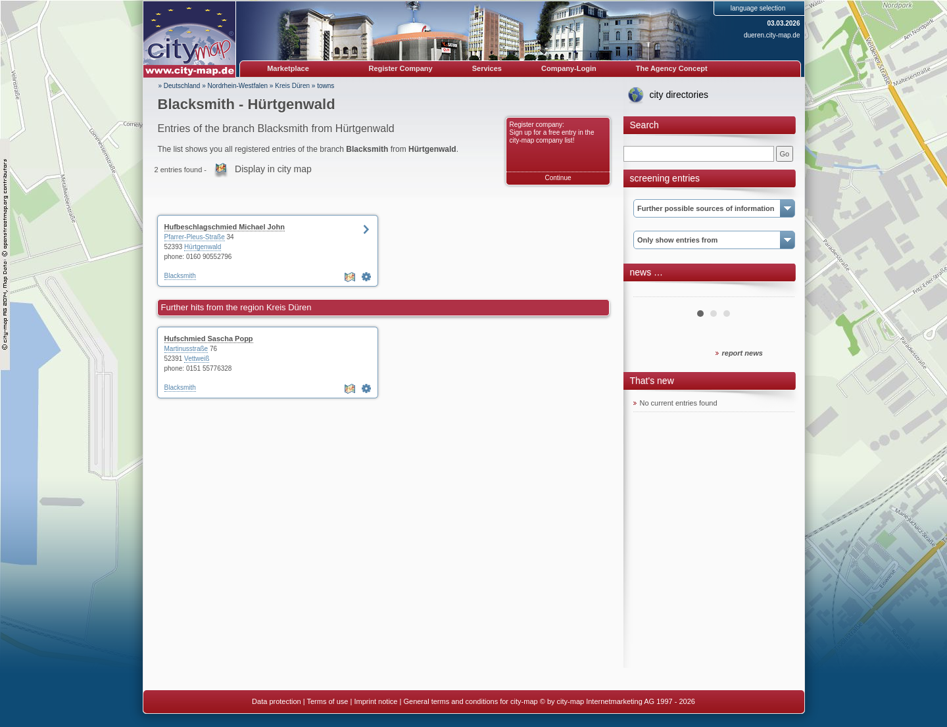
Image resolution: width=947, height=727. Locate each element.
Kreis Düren (292, 85)
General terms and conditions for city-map (470, 701)
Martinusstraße (186, 348)
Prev (650, 291)
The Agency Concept (672, 68)
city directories (679, 94)
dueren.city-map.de (772, 35)
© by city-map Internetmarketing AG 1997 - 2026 (617, 701)
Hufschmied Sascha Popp (208, 338)
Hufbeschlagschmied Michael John (224, 227)
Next (777, 291)
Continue (558, 177)
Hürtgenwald (202, 246)
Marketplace (288, 68)
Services (487, 68)
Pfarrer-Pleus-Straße (194, 237)
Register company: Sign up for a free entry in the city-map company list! (552, 132)
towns (325, 85)
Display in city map (273, 169)
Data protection (276, 701)
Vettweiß (196, 358)
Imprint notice (375, 701)
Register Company (401, 68)
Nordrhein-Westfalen (238, 85)
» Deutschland (179, 85)
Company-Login (568, 68)
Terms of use (327, 701)
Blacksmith (180, 275)
